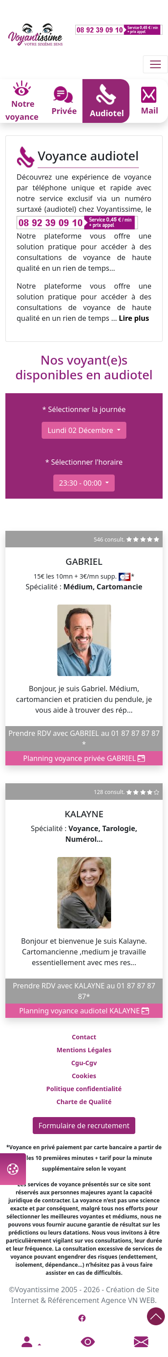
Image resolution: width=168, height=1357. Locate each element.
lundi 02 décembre (81, 430)
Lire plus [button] (134, 318)
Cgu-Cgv (84, 1063)
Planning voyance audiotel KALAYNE (84, 1011)
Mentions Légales (83, 1050)
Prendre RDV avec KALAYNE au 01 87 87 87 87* (84, 991)
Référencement (73, 1300)
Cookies (84, 1075)
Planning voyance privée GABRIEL (84, 758)
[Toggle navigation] (155, 64)
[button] (30, 1342)
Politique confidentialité (83, 1088)
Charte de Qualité (84, 1101)
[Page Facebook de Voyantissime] (82, 1318)
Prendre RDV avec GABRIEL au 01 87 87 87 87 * (84, 738)
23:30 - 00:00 (81, 483)
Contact (84, 1037)
